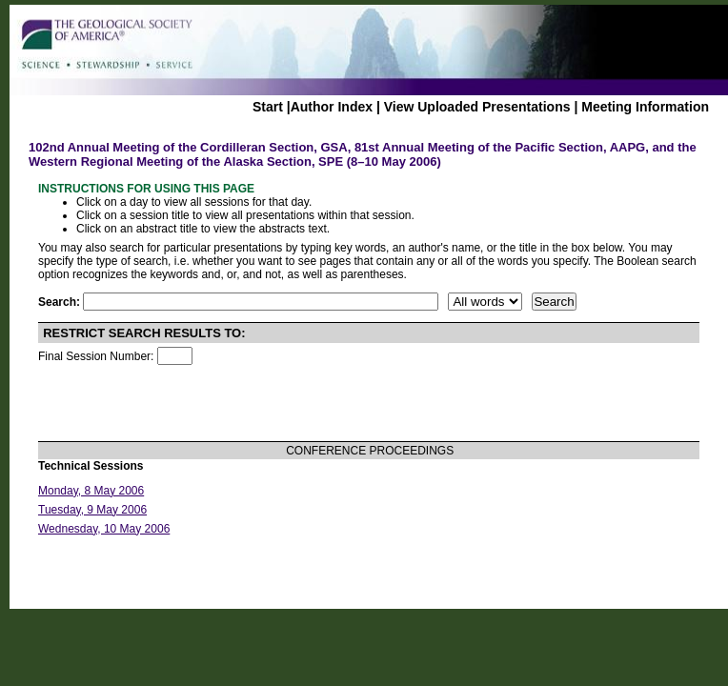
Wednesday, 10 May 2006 (104, 528)
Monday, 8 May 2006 (91, 490)
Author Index (332, 106)
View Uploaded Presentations (477, 106)
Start (268, 106)
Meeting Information (645, 106)
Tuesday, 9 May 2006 (92, 509)
